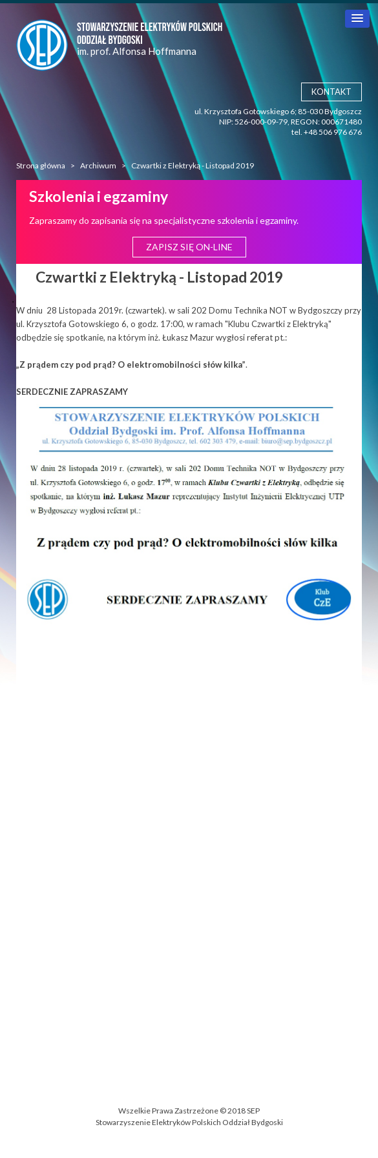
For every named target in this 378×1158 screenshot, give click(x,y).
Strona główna (40, 165)
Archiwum (98, 165)
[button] (357, 19)
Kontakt (331, 91)
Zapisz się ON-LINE (189, 246)
